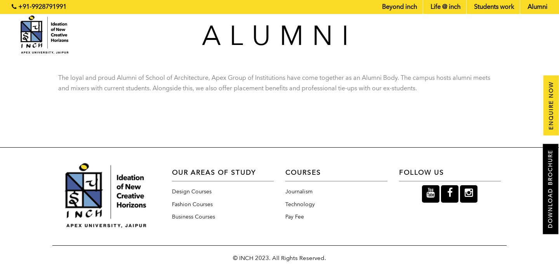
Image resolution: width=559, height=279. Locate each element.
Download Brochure (550, 189)
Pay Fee (294, 216)
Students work (494, 7)
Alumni (537, 7)
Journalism (298, 191)
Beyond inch (399, 7)
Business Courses (193, 216)
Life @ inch (445, 7)
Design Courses (192, 191)
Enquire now (550, 105)
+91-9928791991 (42, 7)
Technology (300, 204)
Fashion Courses (192, 204)
